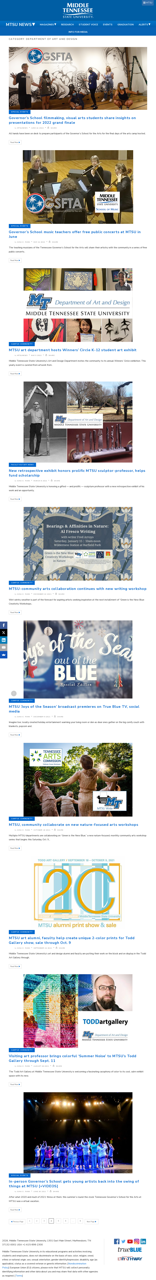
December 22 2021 (43, 594)
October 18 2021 (42, 830)
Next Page (91, 1221)
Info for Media (78, 32)
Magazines (47, 24)
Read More (14, 142)
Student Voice (88, 24)
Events (107, 24)
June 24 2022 (37, 128)
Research (67, 24)
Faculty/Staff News (22, 465)
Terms (18, 1275)
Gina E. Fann (23, 242)
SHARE (52, 128)
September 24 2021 (43, 948)
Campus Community (22, 344)
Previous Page (18, 1221)
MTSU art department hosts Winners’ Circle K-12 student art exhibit (73, 350)
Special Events (19, 112)
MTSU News (19, 24)
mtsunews (22, 128)
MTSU (149, 2)
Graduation (125, 24)
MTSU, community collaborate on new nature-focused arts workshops (73, 824)
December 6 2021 (42, 717)
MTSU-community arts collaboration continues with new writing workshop (78, 588)
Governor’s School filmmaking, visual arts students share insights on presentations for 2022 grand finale (72, 120)
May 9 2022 (36, 355)
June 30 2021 (40, 1192)
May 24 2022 (39, 242)
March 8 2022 (40, 481)
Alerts (143, 24)
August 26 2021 (41, 1066)
